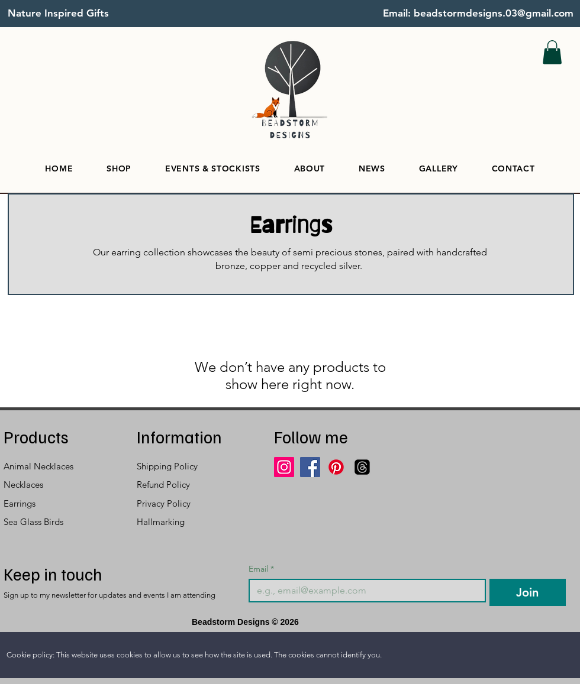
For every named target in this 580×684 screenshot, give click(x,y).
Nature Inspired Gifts (58, 13)
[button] (552, 52)
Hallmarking (161, 521)
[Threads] (362, 467)
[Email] (364, 590)
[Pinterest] (336, 467)
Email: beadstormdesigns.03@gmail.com (478, 13)
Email (261, 569)
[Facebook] (310, 467)
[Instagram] (284, 467)
